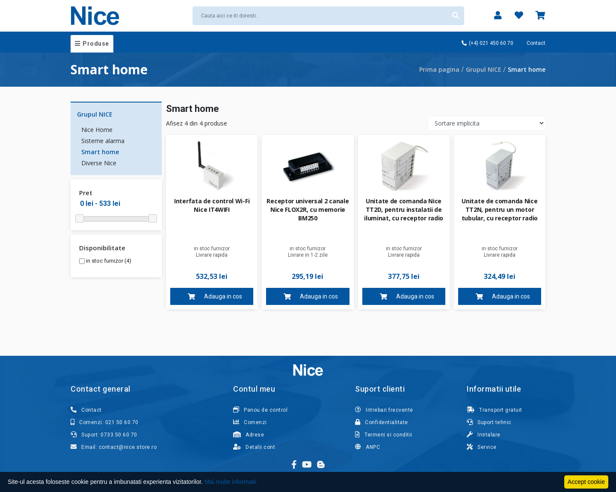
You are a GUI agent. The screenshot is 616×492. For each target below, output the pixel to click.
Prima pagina (439, 69)
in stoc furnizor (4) (105, 261)
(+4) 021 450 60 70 (487, 43)
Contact (536, 43)
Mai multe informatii (230, 481)
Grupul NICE (483, 69)
